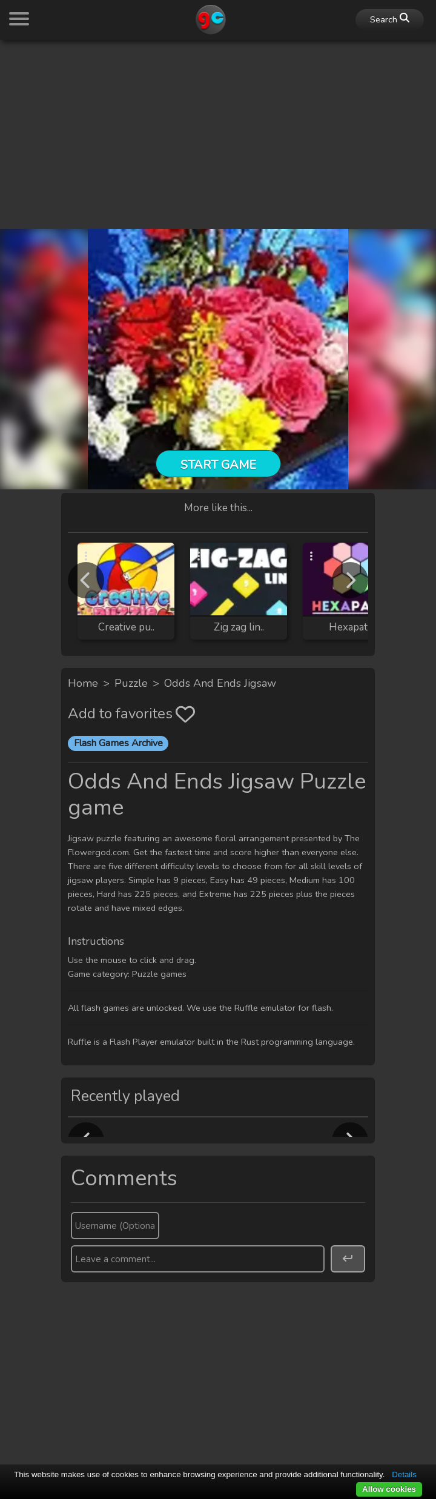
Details (404, 1474)
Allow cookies (389, 1489)
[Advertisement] (218, 134)
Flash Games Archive (118, 743)
